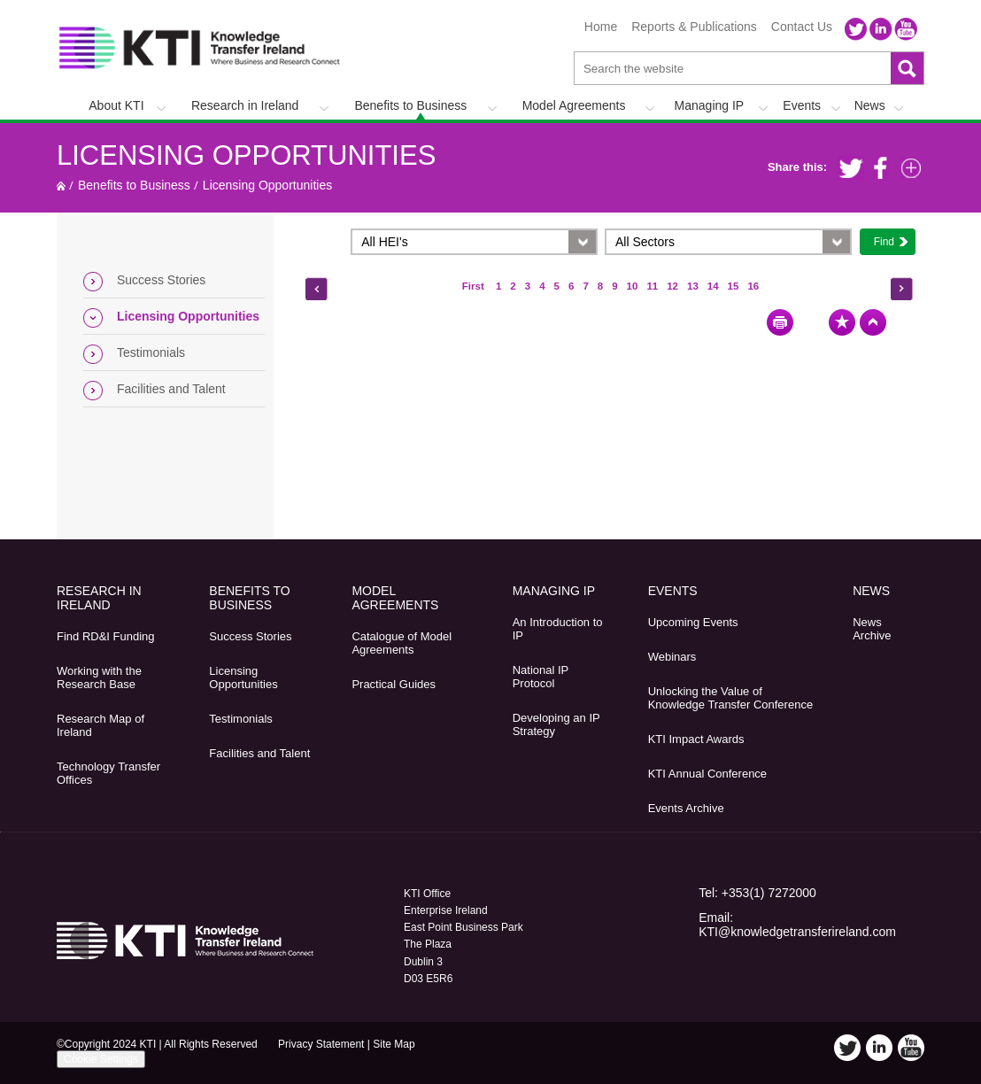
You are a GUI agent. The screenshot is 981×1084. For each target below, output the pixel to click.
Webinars (672, 656)
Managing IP (710, 105)
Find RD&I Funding (106, 636)
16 (753, 286)
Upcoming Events (693, 622)
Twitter (856, 29)
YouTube (905, 29)
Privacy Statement (321, 1044)
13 (693, 286)
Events (802, 105)
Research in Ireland (244, 105)
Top (873, 322)
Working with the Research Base (99, 677)
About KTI (116, 105)
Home (600, 26)
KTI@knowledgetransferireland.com (797, 932)
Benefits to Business (410, 105)
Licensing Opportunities (246, 155)
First (474, 286)
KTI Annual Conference (707, 773)
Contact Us (801, 26)
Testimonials (151, 352)
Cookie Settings (101, 1059)
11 (652, 286)
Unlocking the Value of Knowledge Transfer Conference (730, 698)
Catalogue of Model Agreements (401, 643)
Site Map (393, 1044)
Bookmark (842, 322)
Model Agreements (574, 105)
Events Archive (686, 808)
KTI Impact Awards (696, 739)
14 (713, 286)
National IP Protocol (540, 676)
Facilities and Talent (171, 389)
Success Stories (161, 280)
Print (780, 322)
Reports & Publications (694, 26)
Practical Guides (393, 684)
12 (672, 286)
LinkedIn (880, 29)
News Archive (872, 629)
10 (632, 286)
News (869, 105)
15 (733, 286)
